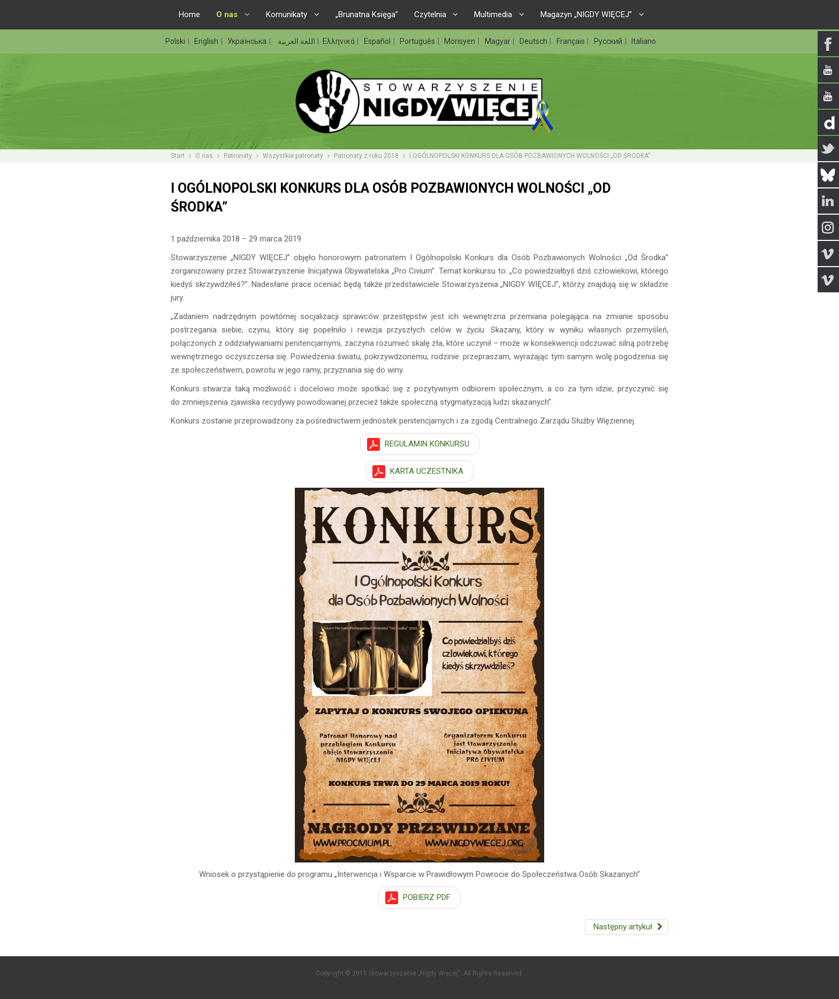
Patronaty (238, 156)
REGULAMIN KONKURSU (427, 444)
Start (178, 156)
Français (571, 41)
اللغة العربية (295, 41)
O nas (204, 156)
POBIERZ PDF (427, 897)
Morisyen (460, 41)
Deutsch (534, 41)
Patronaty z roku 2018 (366, 156)
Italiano (643, 41)
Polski (176, 41)
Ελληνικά (339, 41)
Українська (247, 41)
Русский (609, 41)
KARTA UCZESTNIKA (426, 471)
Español (378, 41)
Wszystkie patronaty (293, 156)
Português (418, 41)
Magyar (498, 41)
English (207, 41)
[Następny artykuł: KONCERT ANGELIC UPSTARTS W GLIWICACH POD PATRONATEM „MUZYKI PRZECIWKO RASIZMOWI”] (626, 927)
